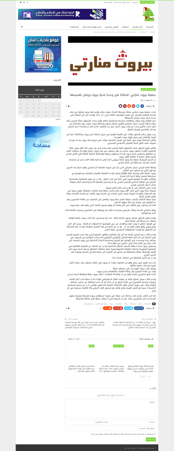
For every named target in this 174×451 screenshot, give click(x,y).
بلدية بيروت (119, 303)
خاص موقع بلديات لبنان (92, 27)
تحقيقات (125, 27)
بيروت (143, 89)
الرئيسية (135, 2)
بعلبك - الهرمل (118, 345)
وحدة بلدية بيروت (89, 303)
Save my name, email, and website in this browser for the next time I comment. (122, 433)
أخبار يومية (147, 303)
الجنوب (92, 345)
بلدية (125, 303)
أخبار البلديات (137, 27)
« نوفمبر (58, 119)
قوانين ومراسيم (111, 27)
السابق (149, 375)
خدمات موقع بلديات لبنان (122, 2)
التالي (143, 375)
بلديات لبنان (133, 303)
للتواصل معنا (108, 2)
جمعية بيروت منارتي (101, 303)
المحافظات (74, 27)
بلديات (140, 303)
